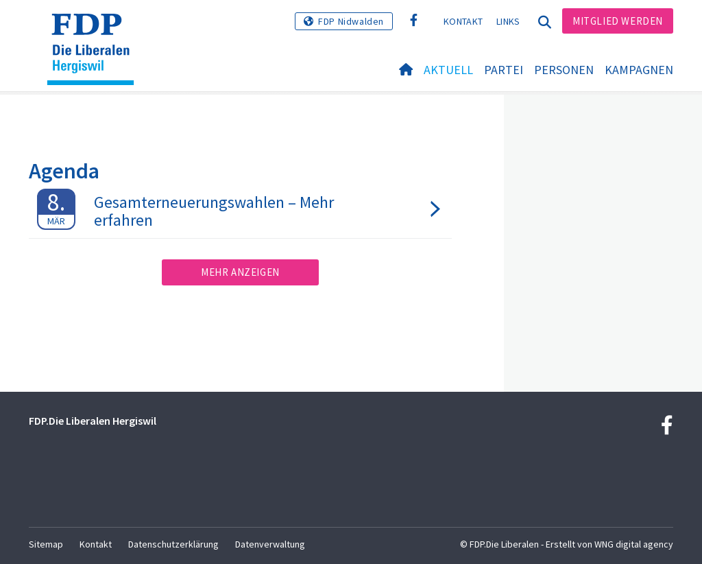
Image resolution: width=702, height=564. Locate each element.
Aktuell (448, 70)
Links (508, 21)
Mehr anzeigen (240, 272)
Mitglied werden (617, 20)
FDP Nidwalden (351, 21)
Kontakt (463, 21)
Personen (564, 70)
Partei (503, 70)
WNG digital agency (633, 544)
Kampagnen (639, 70)
